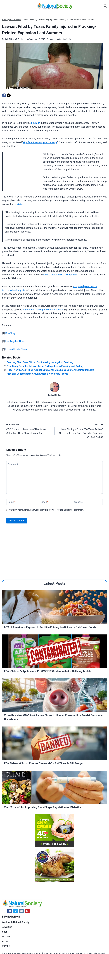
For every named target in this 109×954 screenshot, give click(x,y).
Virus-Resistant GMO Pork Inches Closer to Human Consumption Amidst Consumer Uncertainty (53, 717)
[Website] (88, 502)
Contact (6, 945)
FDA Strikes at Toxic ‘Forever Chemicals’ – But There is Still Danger (44, 763)
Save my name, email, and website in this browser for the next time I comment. (46, 510)
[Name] (21, 502)
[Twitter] (15, 911)
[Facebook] (4, 95)
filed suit (35, 123)
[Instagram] (21, 911)
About (5, 941)
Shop (5, 931)
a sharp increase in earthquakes (60, 274)
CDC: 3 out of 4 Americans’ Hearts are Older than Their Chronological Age (29, 428)
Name (11, 502)
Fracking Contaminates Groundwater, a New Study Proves (37, 373)
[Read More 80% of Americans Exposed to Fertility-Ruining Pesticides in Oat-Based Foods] (54, 607)
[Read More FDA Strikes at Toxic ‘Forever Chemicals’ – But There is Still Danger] (54, 743)
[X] (9, 95)
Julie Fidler (9, 39)
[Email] (54, 502)
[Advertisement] (22, 169)
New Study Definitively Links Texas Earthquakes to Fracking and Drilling (45, 366)
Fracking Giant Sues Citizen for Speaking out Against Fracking (40, 362)
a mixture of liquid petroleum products (43, 309)
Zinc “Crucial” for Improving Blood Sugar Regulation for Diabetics (42, 807)
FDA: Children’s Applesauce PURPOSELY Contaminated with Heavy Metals (47, 671)
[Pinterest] (27, 911)
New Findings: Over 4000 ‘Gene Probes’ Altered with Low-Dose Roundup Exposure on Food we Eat (80, 430)
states (20, 204)
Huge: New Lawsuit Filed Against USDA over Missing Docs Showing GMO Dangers (50, 370)
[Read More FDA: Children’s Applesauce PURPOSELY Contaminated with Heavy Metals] (54, 651)
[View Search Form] (105, 6)
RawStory (10, 333)
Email (44, 502)
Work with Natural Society (15, 922)
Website (78, 502)
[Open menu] (4, 6)
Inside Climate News (16, 349)
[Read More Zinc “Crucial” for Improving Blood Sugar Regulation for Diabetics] (54, 788)
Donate (6, 936)
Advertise (7, 927)
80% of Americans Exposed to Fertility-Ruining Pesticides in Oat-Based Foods (50, 627)
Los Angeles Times (15, 341)
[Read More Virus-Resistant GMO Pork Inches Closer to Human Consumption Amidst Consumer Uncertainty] (54, 695)
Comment (14, 464)
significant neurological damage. (40, 142)
